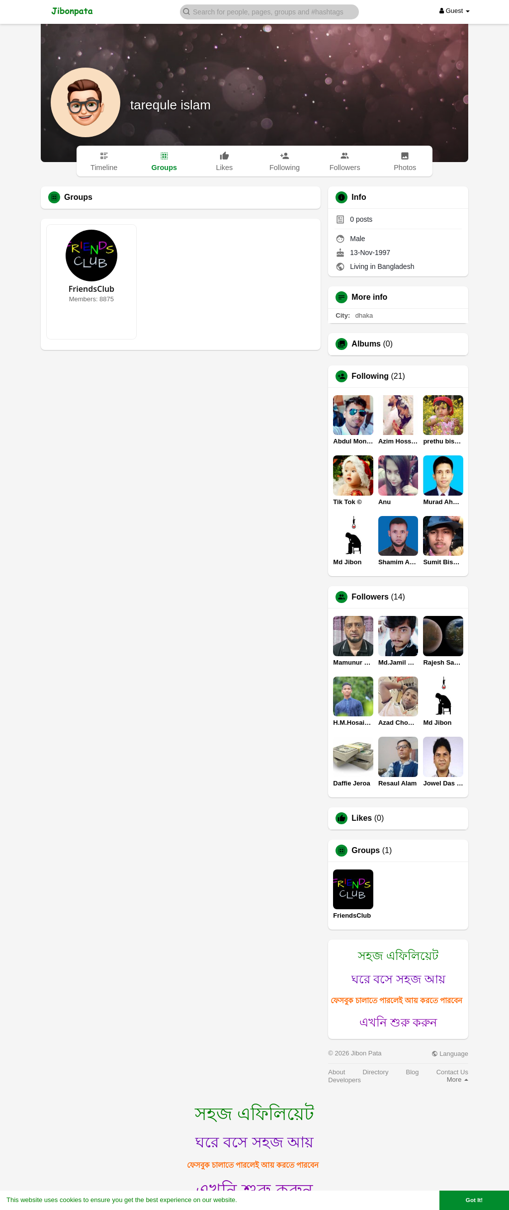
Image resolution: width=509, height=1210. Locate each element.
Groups (365, 851)
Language (449, 1053)
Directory (375, 1072)
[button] (269, 11)
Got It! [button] (474, 1200)
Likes (361, 818)
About (336, 1072)
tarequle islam (170, 104)
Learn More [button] (256, 1200)
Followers (370, 597)
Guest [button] (454, 10)
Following (370, 376)
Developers (344, 1080)
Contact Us (452, 1072)
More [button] (457, 1079)
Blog (412, 1072)
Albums (366, 344)
